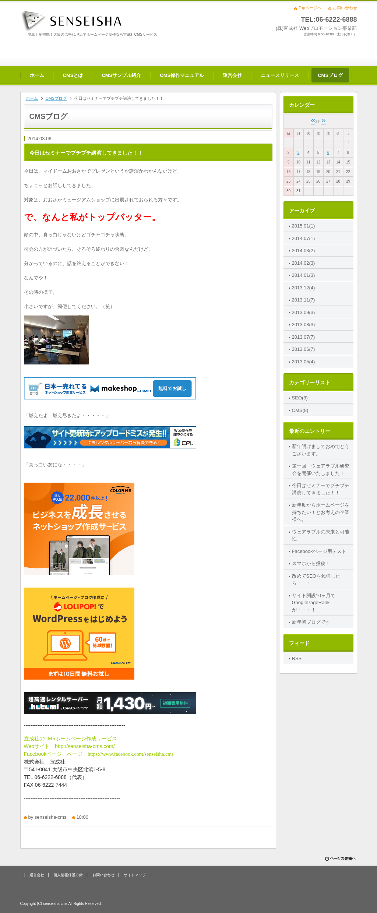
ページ (56, 754)
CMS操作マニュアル (182, 75)
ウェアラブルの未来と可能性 (320, 535)
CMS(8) (300, 410)
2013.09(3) (303, 312)
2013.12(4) (303, 287)
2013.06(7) (303, 349)
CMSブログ (330, 75)
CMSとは (73, 75)
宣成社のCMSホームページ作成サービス (70, 738)
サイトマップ (135, 875)
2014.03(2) (303, 250)
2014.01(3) (303, 275)
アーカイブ (302, 211)
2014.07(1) (303, 238)
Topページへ (310, 8)
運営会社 (232, 75)
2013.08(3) (303, 324)
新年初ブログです (311, 622)
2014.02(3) (303, 263)
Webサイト (39, 746)
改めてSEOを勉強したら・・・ (316, 579)
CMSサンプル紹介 (121, 75)
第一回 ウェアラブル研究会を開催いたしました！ (320, 469)
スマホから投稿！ (311, 563)
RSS (297, 658)
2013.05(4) (303, 361)
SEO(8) (300, 398)
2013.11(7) (303, 300)
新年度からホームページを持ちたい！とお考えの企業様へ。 (320, 512)
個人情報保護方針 (68, 875)
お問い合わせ (345, 8)
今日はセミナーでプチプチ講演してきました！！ (320, 489)
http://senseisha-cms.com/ (85, 746)
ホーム (37, 75)
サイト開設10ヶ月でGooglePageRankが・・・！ (313, 603)
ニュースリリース (280, 75)
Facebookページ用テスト (319, 551)
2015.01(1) (303, 226)
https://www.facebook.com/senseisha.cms (131, 754)
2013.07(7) (303, 337)
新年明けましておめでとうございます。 (320, 450)
